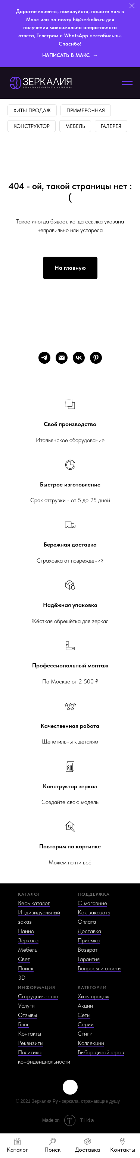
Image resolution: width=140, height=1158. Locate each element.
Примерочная (85, 110)
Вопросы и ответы (99, 968)
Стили (85, 1033)
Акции (85, 1005)
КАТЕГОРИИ (92, 987)
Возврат (87, 949)
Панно (26, 931)
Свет (24, 959)
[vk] (79, 358)
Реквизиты (30, 1042)
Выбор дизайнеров (101, 1052)
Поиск (26, 968)
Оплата (87, 921)
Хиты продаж (32, 110)
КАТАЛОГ (29, 894)
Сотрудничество (38, 996)
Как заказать (94, 912)
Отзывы (27, 1014)
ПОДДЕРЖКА (94, 894)
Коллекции (91, 1042)
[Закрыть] (132, 5)
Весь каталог (34, 903)
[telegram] (44, 358)
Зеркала (28, 940)
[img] (70, 1087)
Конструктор (31, 126)
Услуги (26, 1005)
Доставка (89, 931)
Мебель (75, 126)
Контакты (29, 1033)
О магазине (92, 903)
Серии (86, 1024)
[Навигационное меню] (127, 83)
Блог (23, 1024)
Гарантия (89, 959)
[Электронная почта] (62, 358)
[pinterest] (96, 358)
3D (21, 977)
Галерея (111, 126)
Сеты (84, 1014)
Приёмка (89, 940)
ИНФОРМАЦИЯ (36, 987)
